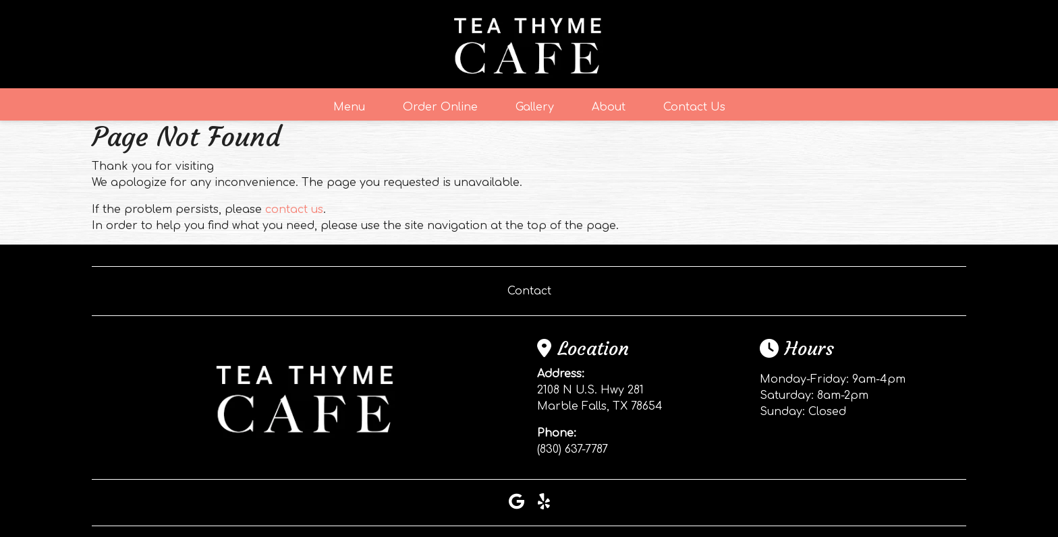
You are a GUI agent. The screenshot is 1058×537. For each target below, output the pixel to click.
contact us (294, 209)
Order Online (440, 107)
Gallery (535, 107)
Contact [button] (529, 291)
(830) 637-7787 (572, 449)
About (608, 107)
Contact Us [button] (694, 107)
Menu (349, 107)
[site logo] (529, 44)
